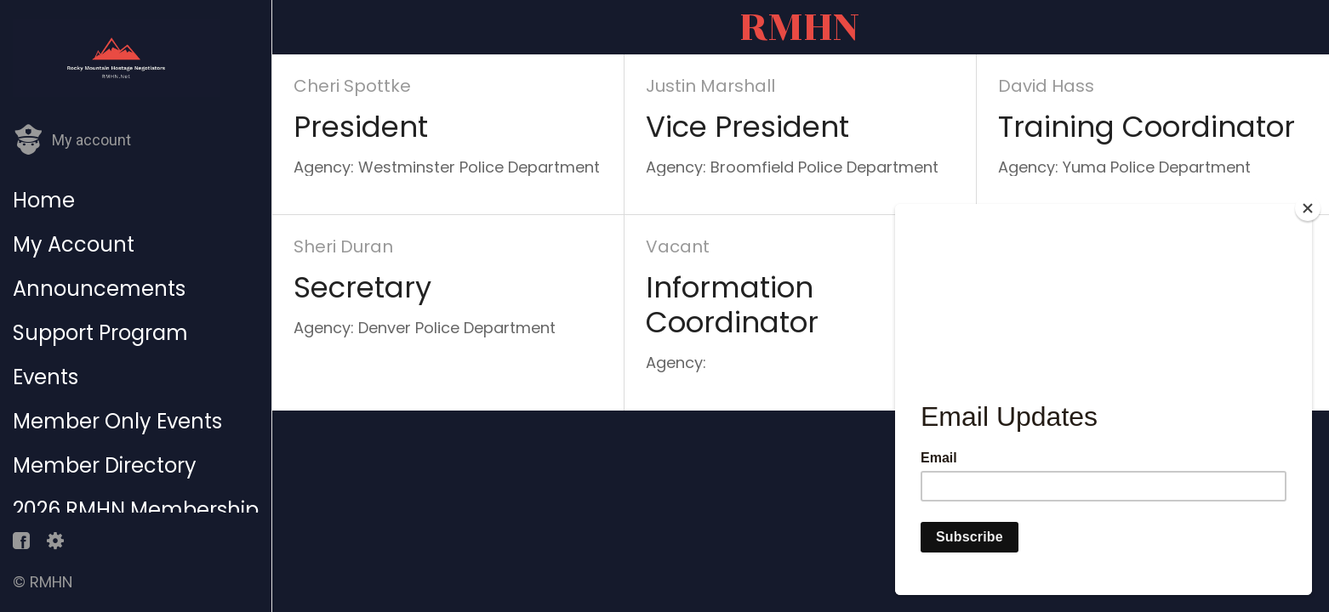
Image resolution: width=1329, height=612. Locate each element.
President (361, 127)
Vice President (747, 127)
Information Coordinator (732, 305)
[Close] (1307, 208)
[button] (72, 140)
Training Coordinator (1146, 127)
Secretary (362, 287)
